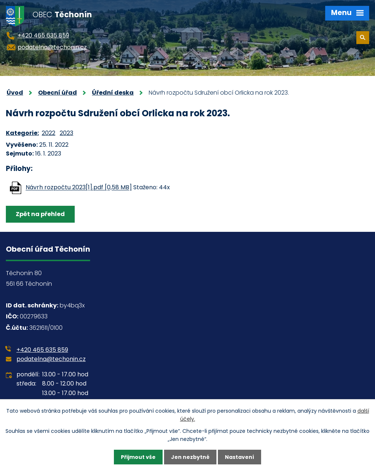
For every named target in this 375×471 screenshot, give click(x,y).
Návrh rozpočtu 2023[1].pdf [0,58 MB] (79, 187)
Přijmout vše (138, 457)
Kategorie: (22, 133)
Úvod (15, 92)
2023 (66, 133)
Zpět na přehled (40, 214)
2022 (48, 133)
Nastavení (239, 457)
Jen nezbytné (190, 457)
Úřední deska (113, 92)
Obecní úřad (57, 92)
